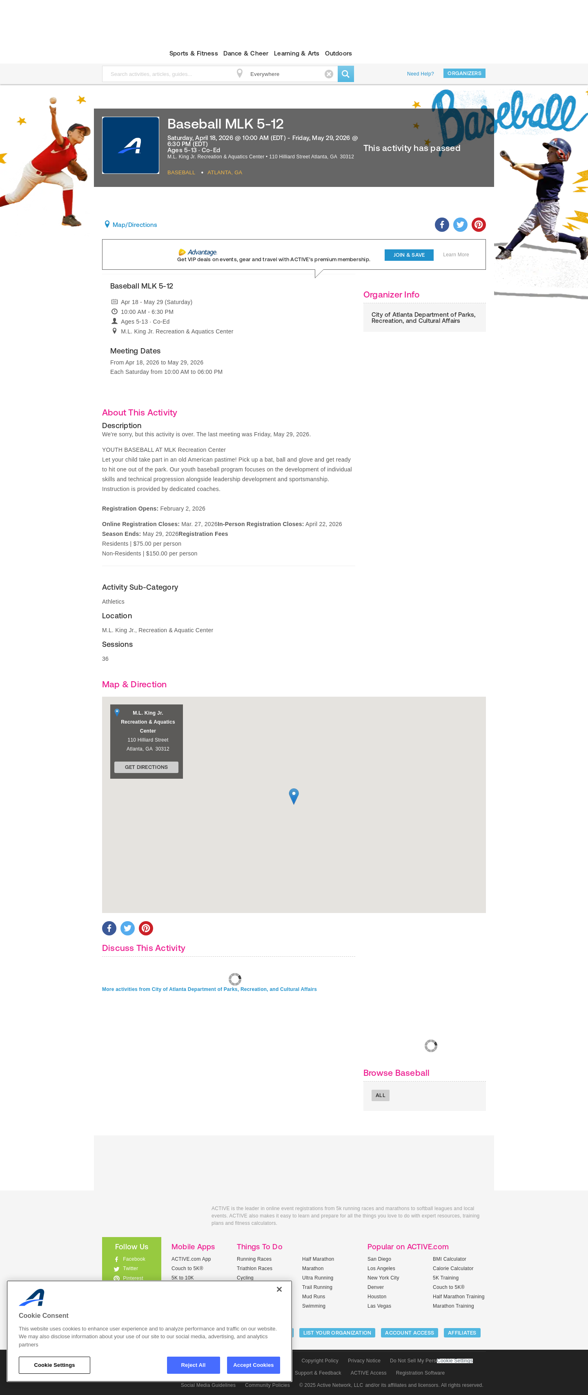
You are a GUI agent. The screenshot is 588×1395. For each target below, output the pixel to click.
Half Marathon (318, 1259)
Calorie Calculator (453, 1268)
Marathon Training (453, 1306)
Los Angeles (381, 1268)
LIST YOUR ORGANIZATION (337, 1333)
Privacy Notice (364, 1361)
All (380, 1095)
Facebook (134, 1259)
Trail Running (317, 1287)
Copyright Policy (320, 1361)
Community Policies (267, 1385)
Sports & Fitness (193, 53)
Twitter (130, 1268)
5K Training (446, 1278)
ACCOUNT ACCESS (409, 1333)
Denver (376, 1287)
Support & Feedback (318, 1373)
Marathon (313, 1268)
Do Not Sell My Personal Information (431, 1361)
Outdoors (338, 53)
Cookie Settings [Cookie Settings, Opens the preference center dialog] (54, 1365)
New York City (383, 1278)
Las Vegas (379, 1306)
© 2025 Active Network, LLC (331, 1385)
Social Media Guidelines (208, 1385)
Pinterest (133, 1278)
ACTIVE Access (369, 1373)
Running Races (254, 1259)
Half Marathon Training (459, 1296)
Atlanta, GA (224, 172)
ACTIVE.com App (191, 1259)
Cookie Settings (455, 1361)
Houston (377, 1296)
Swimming (313, 1306)
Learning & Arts (297, 53)
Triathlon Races (254, 1268)
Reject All (193, 1365)
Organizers (464, 73)
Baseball (181, 172)
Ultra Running (318, 1278)
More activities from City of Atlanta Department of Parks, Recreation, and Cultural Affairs (209, 989)
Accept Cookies (253, 1365)
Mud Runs (313, 1296)
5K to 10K (183, 1278)
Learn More (456, 255)
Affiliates (462, 1333)
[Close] (279, 1289)
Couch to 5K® (187, 1268)
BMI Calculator (449, 1259)
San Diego (379, 1259)
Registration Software (420, 1373)
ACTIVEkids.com (124, 53)
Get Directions (146, 767)
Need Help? (420, 74)
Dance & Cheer (245, 53)
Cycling (245, 1278)
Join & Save (409, 255)
